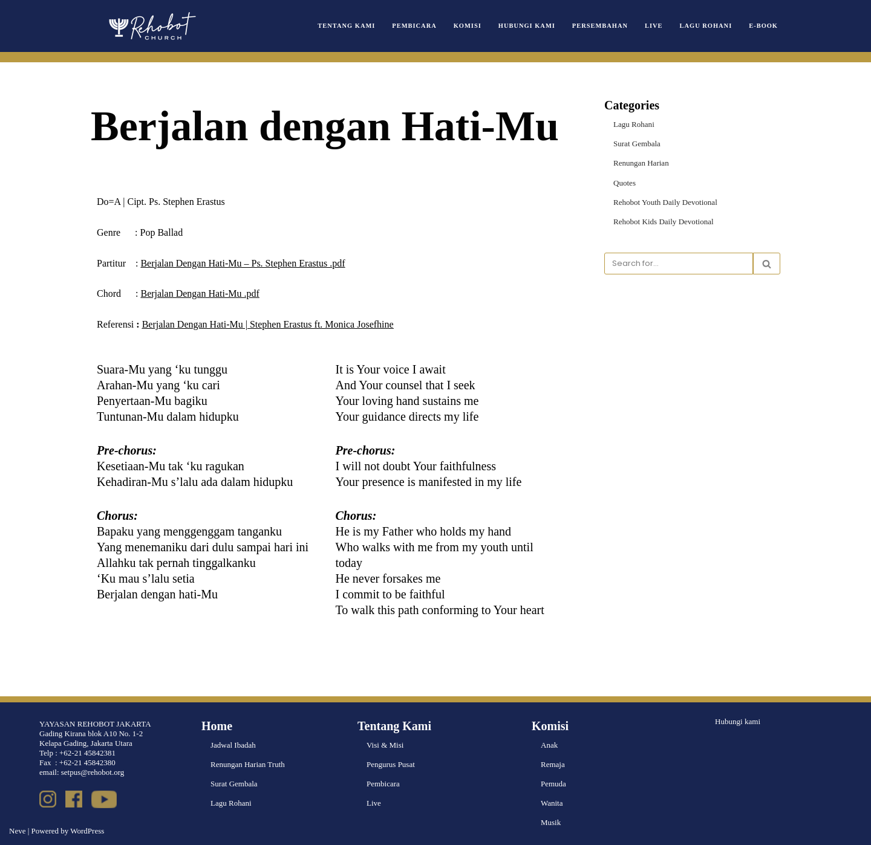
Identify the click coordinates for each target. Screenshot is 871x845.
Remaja (553, 764)
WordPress (87, 830)
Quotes (624, 182)
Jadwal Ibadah (233, 744)
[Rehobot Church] (151, 26)
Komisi (468, 25)
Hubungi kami (737, 721)
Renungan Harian (640, 162)
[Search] (678, 263)
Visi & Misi (385, 744)
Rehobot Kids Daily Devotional (663, 221)
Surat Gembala (637, 143)
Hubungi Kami (527, 25)
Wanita (552, 803)
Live (654, 25)
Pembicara (415, 25)
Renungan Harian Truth (247, 764)
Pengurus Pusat (391, 764)
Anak (549, 744)
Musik (551, 822)
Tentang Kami (348, 25)
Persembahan (600, 25)
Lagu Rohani (706, 25)
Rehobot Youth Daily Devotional (665, 201)
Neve (17, 830)
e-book (763, 25)
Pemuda (553, 783)
